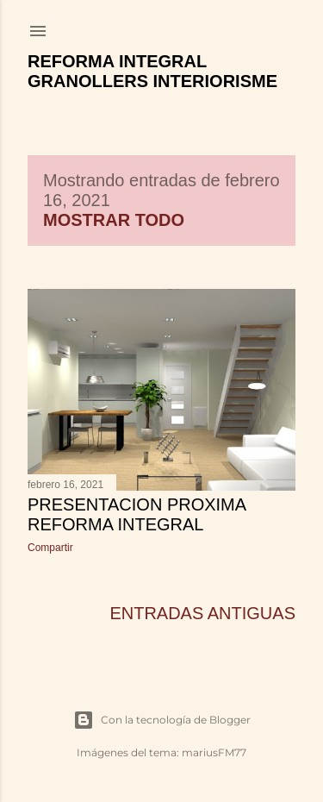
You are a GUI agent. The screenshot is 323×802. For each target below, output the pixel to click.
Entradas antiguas (202, 613)
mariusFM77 (214, 752)
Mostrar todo (113, 219)
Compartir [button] (50, 548)
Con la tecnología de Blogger (162, 720)
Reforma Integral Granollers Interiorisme (152, 71)
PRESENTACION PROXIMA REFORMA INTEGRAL (136, 514)
